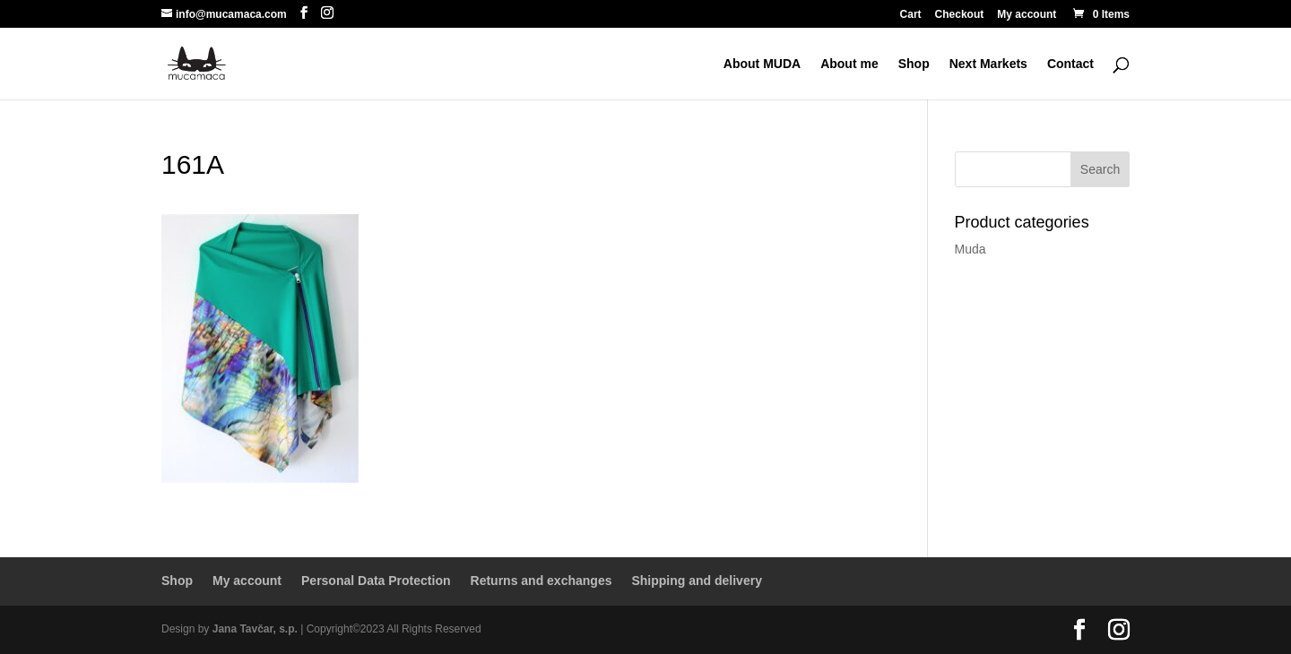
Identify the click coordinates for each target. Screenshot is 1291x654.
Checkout (959, 15)
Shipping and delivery (696, 580)
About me (849, 64)
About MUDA (762, 64)
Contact (1070, 64)
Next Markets (988, 64)
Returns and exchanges (541, 580)
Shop (914, 64)
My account (1026, 15)
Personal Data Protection (376, 580)
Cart (911, 15)
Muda (970, 249)
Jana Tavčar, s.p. (255, 629)
